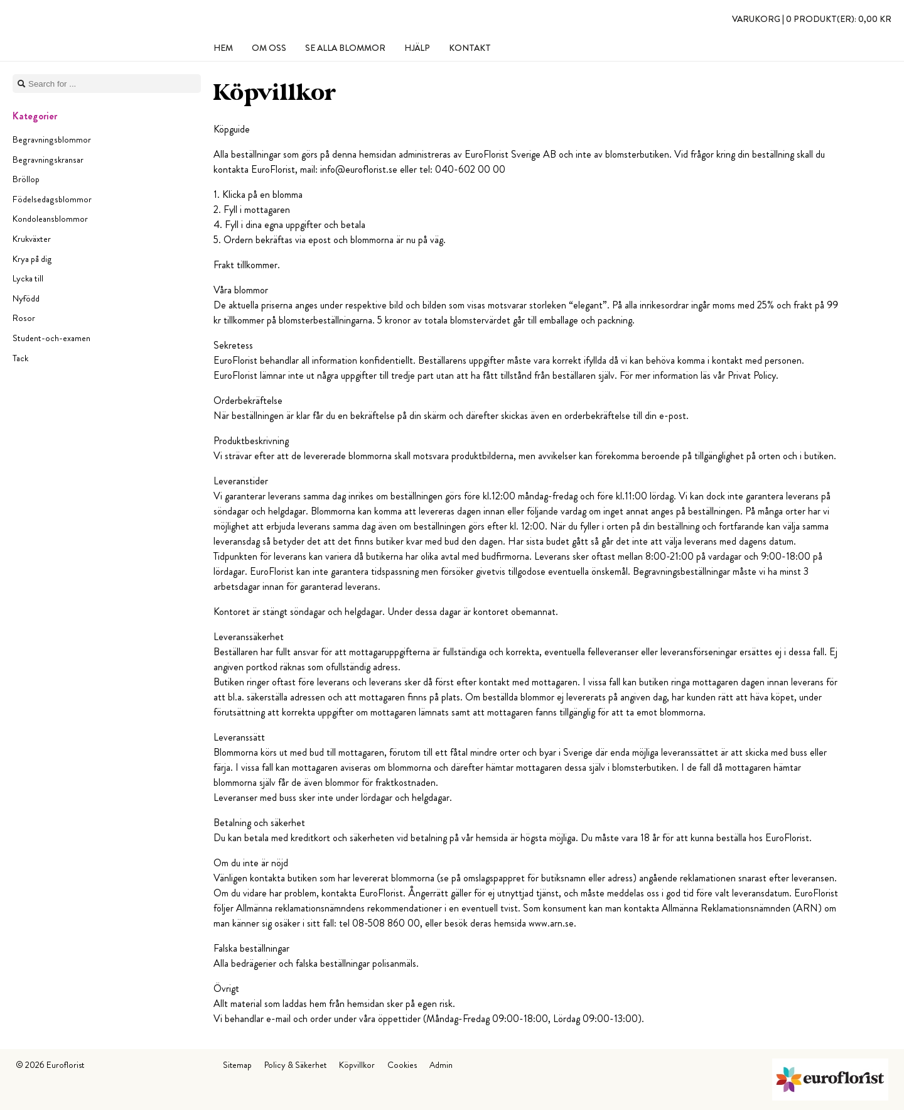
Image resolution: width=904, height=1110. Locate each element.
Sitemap (237, 1064)
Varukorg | (811, 19)
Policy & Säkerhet (295, 1064)
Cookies (402, 1064)
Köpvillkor (357, 1064)
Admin (441, 1064)
